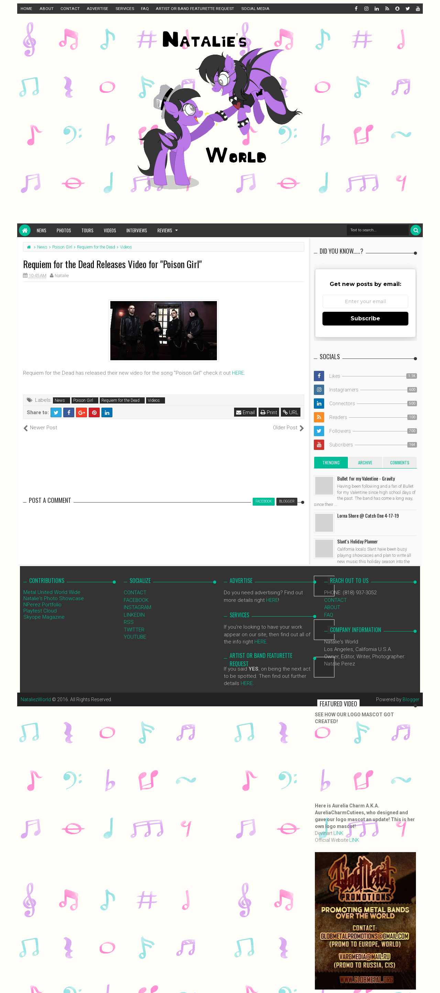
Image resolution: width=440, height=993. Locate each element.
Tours (87, 230)
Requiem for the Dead (120, 400)
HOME (26, 8)
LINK (338, 833)
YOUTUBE (135, 637)
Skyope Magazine (44, 617)
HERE (238, 373)
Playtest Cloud (40, 611)
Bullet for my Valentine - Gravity (366, 478)
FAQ (145, 8)
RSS (129, 622)
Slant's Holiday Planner (357, 541)
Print (269, 412)
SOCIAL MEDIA (255, 8)
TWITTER (134, 630)
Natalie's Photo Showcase (53, 598)
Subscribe (365, 318)
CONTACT (70, 8)
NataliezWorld (36, 699)
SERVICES (125, 8)
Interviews (136, 230)
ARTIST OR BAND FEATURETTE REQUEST (195, 8)
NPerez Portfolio (42, 605)
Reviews (164, 230)
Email (245, 412)
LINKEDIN (134, 615)
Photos (64, 230)
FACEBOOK (136, 600)
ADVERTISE (97, 8)
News (41, 230)
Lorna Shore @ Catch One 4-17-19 (368, 515)
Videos (110, 230)
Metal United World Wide (51, 592)
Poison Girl (83, 400)
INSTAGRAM (137, 607)
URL (290, 412)
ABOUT (47, 8)
